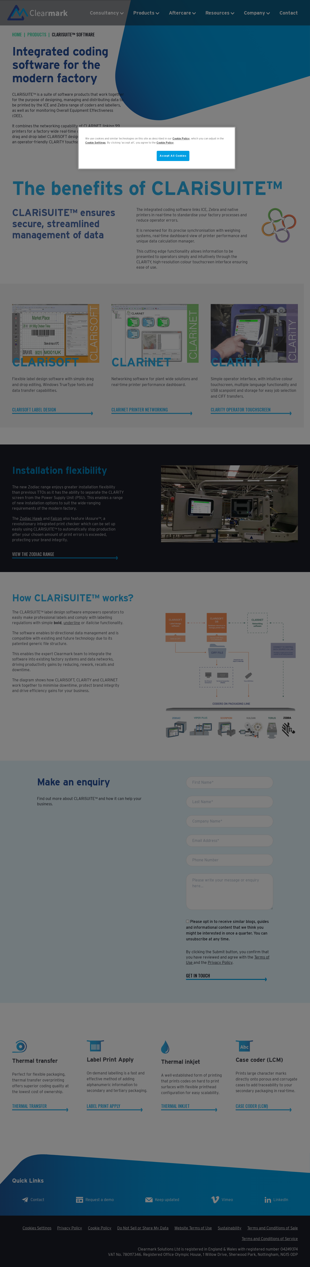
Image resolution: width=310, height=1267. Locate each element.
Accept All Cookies (173, 155)
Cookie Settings (95, 142)
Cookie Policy (181, 138)
